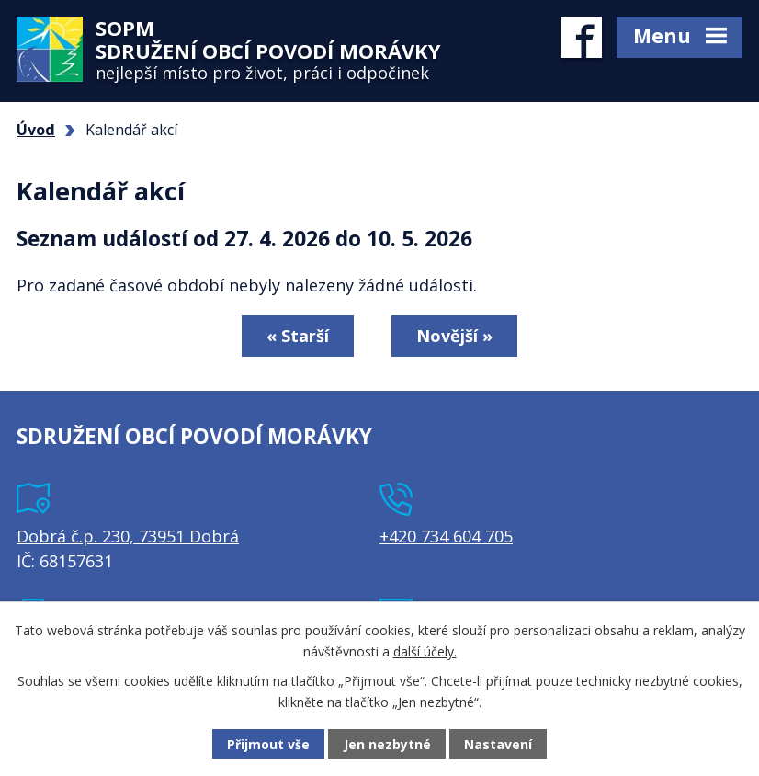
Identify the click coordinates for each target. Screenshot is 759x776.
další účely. (425, 650)
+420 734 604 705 (446, 536)
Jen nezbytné (387, 744)
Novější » (454, 336)
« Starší (297, 336)
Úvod (36, 130)
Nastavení (498, 744)
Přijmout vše (268, 744)
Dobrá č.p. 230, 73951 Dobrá (128, 536)
